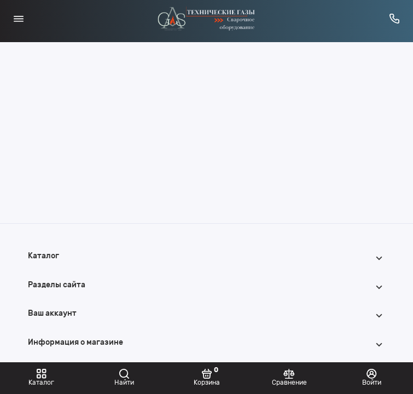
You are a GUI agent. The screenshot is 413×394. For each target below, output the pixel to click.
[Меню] (18, 18)
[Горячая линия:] (395, 18)
